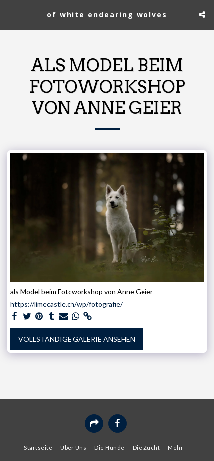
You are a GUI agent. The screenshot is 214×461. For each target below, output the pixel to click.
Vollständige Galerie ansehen (76, 339)
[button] (10, 14)
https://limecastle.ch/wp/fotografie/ (66, 304)
